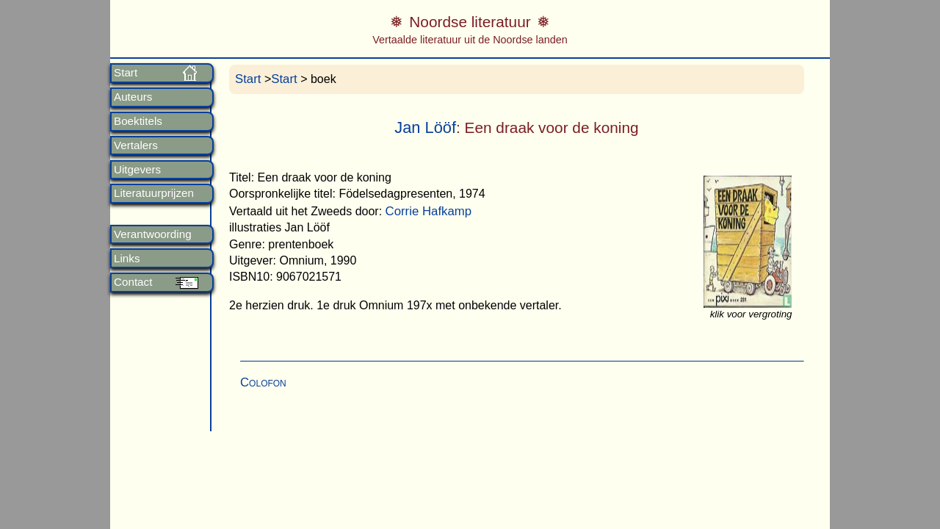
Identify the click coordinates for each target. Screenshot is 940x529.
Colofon (263, 382)
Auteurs (133, 97)
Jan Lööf (425, 127)
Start (125, 73)
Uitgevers (137, 170)
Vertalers (136, 145)
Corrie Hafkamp (429, 211)
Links (127, 258)
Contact (133, 282)
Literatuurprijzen (154, 193)
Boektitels (138, 121)
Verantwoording (153, 234)
